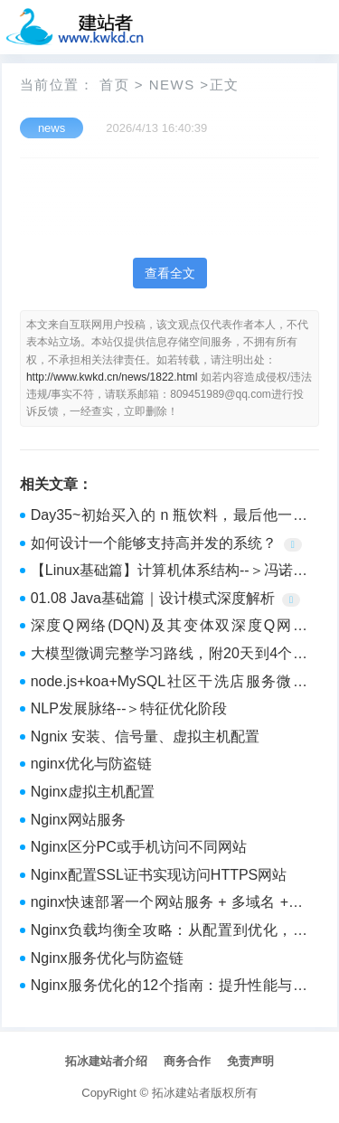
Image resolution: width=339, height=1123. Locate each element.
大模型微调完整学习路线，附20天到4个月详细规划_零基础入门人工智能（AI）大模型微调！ (169, 655)
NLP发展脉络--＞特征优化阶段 (129, 708)
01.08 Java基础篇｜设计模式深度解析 (153, 598)
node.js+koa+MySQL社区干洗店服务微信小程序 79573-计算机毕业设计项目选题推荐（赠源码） (169, 684)
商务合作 (187, 1061)
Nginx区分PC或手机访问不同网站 (139, 846)
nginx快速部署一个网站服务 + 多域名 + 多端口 (169, 904)
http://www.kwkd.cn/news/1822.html (111, 377)
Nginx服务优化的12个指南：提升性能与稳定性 (169, 987)
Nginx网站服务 (78, 819)
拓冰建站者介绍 (106, 1061)
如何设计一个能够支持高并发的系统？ (154, 543)
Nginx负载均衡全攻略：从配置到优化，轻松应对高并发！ (169, 932)
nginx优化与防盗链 (91, 763)
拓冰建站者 (181, 1092)
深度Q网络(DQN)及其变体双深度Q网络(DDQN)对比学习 (169, 627)
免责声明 (250, 1061)
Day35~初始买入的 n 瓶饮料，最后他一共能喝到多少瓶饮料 (169, 517)
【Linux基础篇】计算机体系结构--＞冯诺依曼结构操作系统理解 (169, 572)
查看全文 (170, 273)
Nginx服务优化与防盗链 (107, 958)
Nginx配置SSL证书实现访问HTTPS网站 (159, 874)
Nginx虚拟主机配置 (93, 791)
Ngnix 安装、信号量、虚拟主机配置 (145, 736)
